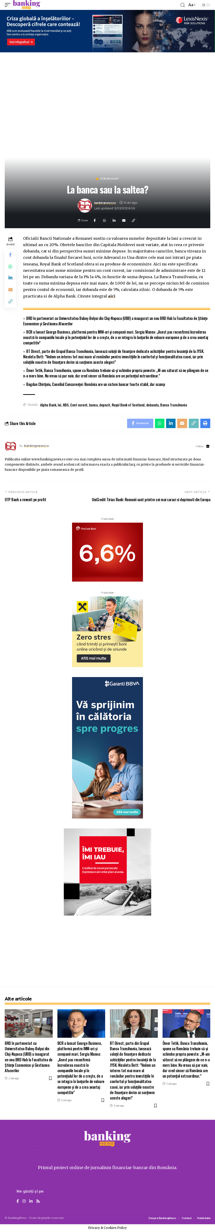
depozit (104, 404)
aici (111, 296)
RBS (66, 404)
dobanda (152, 404)
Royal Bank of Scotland (128, 404)
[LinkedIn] (31, 1201)
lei (59, 404)
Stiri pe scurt (109, 179)
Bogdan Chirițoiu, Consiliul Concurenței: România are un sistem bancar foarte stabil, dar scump (95, 384)
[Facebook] (18, 1201)
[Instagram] (24, 1201)
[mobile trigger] (9, 5)
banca (93, 404)
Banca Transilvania (173, 404)
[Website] (208, 446)
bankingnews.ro (105, 202)
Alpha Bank (48, 404)
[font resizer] (191, 5)
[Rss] (38, 1201)
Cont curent (78, 404)
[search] (182, 5)
